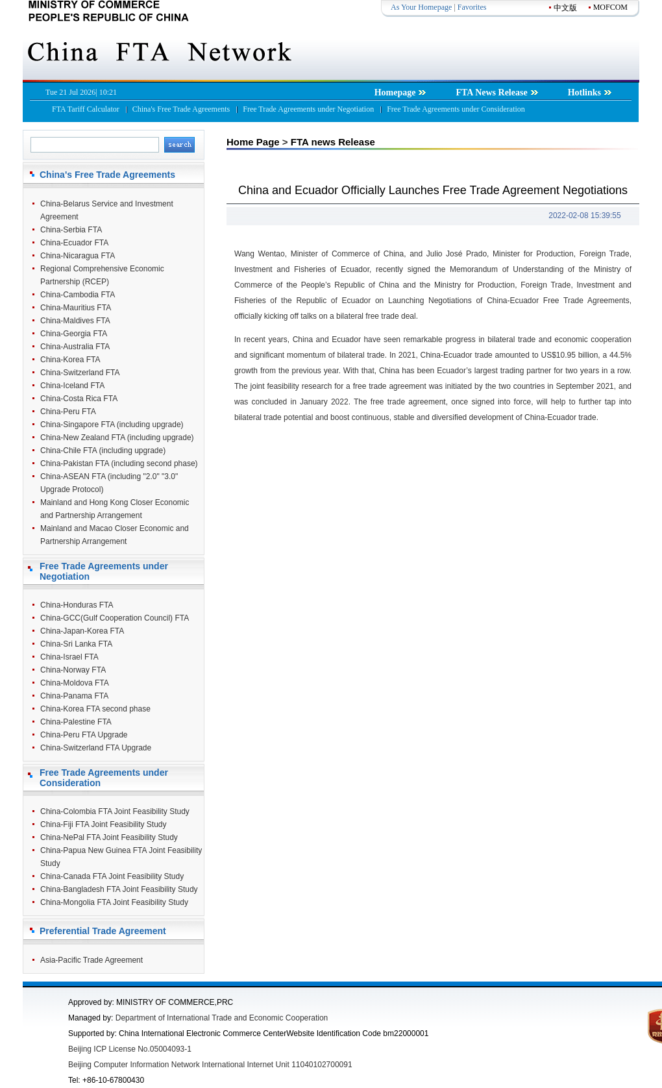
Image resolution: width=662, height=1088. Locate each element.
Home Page (253, 141)
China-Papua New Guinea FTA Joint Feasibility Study (121, 857)
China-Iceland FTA (72, 385)
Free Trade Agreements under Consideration (456, 109)
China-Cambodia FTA (77, 294)
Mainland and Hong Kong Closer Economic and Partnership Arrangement (114, 509)
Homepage (400, 92)
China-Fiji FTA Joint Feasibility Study (103, 824)
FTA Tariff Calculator (85, 109)
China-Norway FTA (73, 669)
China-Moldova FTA (74, 682)
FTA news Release (333, 141)
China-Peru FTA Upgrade (84, 734)
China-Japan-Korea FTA (82, 631)
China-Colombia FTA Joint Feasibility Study (115, 811)
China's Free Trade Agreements (181, 109)
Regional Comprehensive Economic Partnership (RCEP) (102, 275)
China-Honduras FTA (77, 605)
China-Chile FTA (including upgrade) (103, 450)
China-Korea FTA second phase (95, 708)
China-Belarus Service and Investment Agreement (106, 210)
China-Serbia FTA (71, 229)
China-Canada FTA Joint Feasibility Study (112, 876)
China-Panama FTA (74, 695)
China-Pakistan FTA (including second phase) (119, 463)
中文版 (565, 7)
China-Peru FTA (68, 411)
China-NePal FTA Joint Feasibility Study (109, 837)
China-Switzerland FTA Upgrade (95, 747)
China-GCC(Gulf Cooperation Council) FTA (114, 618)
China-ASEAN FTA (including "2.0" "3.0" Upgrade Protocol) (109, 483)
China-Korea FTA (70, 359)
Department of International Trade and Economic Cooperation (222, 1017)
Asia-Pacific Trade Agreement (91, 960)
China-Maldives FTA (75, 320)
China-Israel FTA (69, 656)
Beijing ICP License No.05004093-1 (129, 1049)
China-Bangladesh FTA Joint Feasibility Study (119, 889)
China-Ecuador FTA (74, 242)
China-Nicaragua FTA (77, 255)
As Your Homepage (421, 7)
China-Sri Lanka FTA (76, 644)
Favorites (472, 7)
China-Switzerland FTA (79, 372)
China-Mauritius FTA (75, 307)
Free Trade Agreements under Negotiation (308, 109)
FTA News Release (497, 92)
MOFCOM (610, 7)
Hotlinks (590, 92)
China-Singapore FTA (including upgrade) (112, 424)
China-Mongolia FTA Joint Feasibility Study (114, 902)
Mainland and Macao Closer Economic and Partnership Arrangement (114, 535)
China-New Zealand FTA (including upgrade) (117, 437)
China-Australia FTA (75, 346)
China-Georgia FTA (73, 333)
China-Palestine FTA (76, 721)
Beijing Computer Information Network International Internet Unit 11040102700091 (210, 1064)
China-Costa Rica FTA (78, 398)
